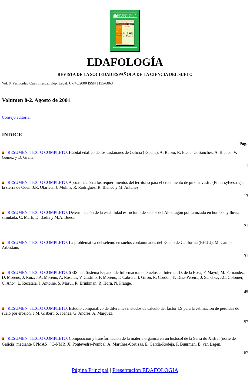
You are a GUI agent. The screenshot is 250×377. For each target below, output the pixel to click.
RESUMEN (18, 152)
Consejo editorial (16, 117)
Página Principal (90, 370)
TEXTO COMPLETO (48, 152)
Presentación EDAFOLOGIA (145, 370)
